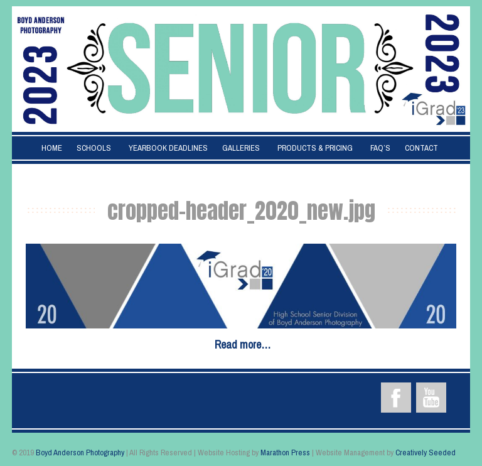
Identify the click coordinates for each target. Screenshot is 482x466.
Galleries (241, 148)
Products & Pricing (315, 148)
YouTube (431, 397)
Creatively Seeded (425, 452)
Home (51, 148)
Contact (421, 148)
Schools (94, 148)
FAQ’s (380, 148)
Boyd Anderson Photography (80, 452)
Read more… (242, 344)
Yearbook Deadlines (168, 148)
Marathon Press (285, 452)
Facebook (396, 397)
